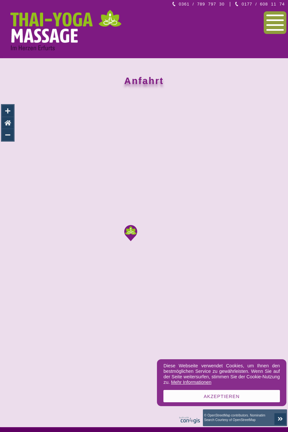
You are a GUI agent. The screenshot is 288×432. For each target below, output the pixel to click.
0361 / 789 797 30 (202, 4)
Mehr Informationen (191, 382)
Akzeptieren (222, 396)
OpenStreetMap (218, 415)
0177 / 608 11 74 (263, 4)
